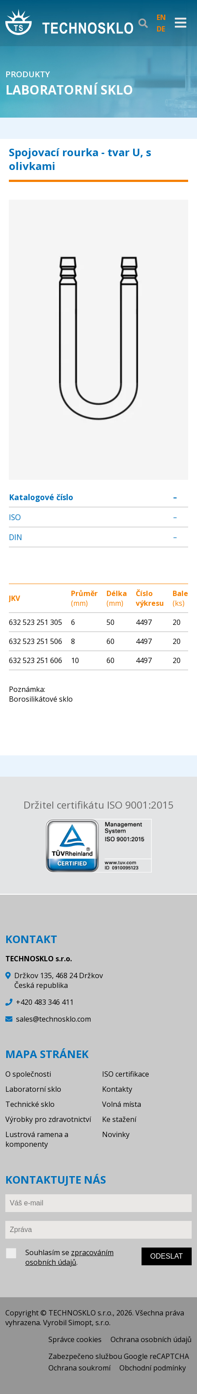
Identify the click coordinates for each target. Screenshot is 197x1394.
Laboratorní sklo (33, 1089)
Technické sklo (30, 1104)
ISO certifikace (125, 1074)
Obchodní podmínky (152, 1368)
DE (161, 29)
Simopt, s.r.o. (89, 1322)
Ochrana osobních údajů (151, 1339)
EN (161, 17)
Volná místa (121, 1104)
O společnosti (28, 1074)
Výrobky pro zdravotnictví (48, 1119)
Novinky (116, 1134)
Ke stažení (119, 1119)
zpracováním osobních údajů (69, 1257)
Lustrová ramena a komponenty (36, 1139)
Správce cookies (75, 1339)
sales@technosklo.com (53, 1019)
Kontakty (117, 1089)
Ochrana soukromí (79, 1368)
